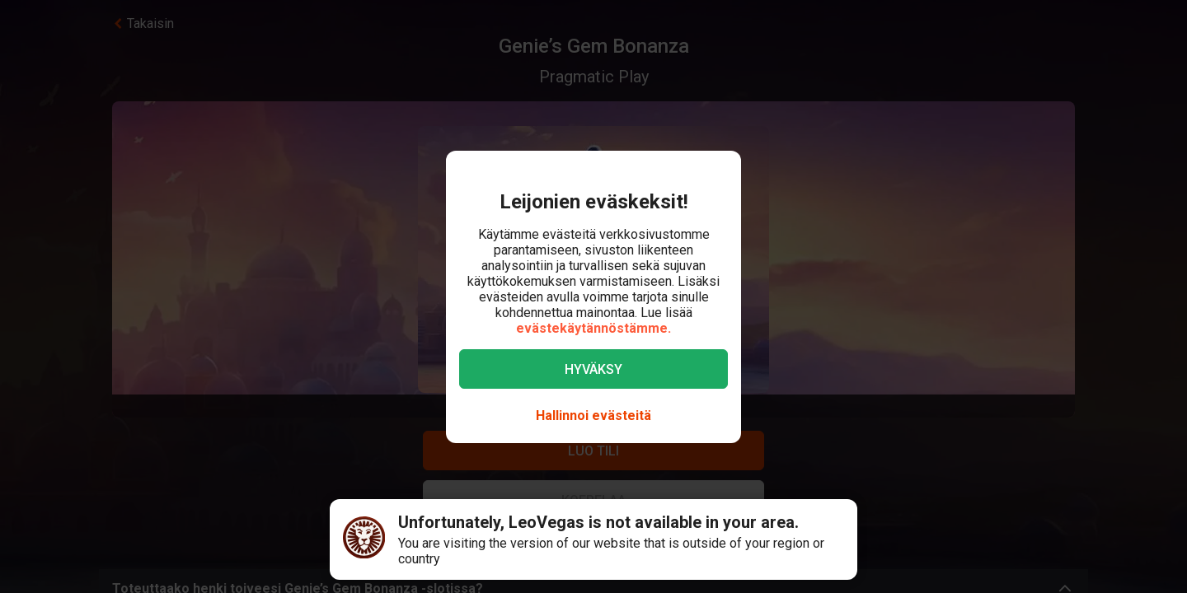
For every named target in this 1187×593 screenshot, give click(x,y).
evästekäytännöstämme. (593, 328)
